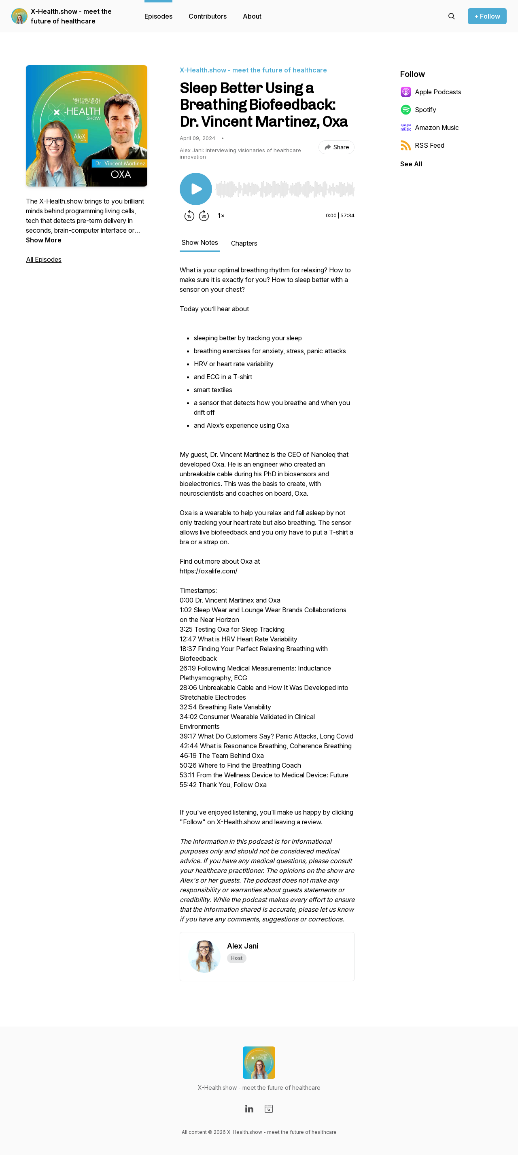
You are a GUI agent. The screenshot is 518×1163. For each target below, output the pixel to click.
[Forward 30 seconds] (204, 215)
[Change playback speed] (221, 215)
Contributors (208, 16)
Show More (44, 240)
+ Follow (487, 16)
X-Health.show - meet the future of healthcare (71, 16)
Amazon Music (429, 127)
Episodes (158, 16)
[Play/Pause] (196, 189)
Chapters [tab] (244, 243)
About (252, 16)
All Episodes (44, 259)
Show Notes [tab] (199, 242)
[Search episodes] (451, 16)
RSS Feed (422, 145)
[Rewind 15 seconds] (189, 215)
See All (411, 164)
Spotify (418, 109)
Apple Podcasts (430, 92)
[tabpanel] (267, 598)
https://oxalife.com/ (209, 571)
